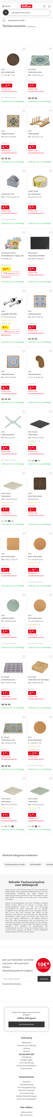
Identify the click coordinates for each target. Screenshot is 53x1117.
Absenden (44, 979)
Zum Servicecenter (26, 1024)
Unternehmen (26, 1112)
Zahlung (26, 1048)
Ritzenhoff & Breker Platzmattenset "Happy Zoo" (13, 231)
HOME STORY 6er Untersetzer (39, 168)
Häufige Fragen (26, 1060)
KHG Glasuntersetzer (35, 349)
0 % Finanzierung (27, 1063)
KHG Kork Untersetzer (36, 470)
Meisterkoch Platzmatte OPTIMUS (40, 231)
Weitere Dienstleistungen (26, 1096)
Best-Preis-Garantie (26, 1090)
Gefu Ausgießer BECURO (10, 288)
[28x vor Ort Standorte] (44, 6)
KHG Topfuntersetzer (8, 108)
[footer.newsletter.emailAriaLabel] (19, 979)
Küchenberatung (26, 1084)
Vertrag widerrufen (26, 1054)
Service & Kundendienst (26, 1065)
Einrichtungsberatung (26, 1087)
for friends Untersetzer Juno (38, 46)
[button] (5, 6)
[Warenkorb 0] (49, 6)
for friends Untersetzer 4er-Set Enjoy (39, 655)
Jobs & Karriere (26, 1115)
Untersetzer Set (6, 168)
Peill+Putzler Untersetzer (37, 409)
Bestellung (26, 1042)
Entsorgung (26, 1057)
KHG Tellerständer (34, 108)
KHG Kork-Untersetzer (9, 46)
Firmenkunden (26, 1068)
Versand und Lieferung (26, 1045)
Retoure (26, 1051)
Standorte (27, 1082)
